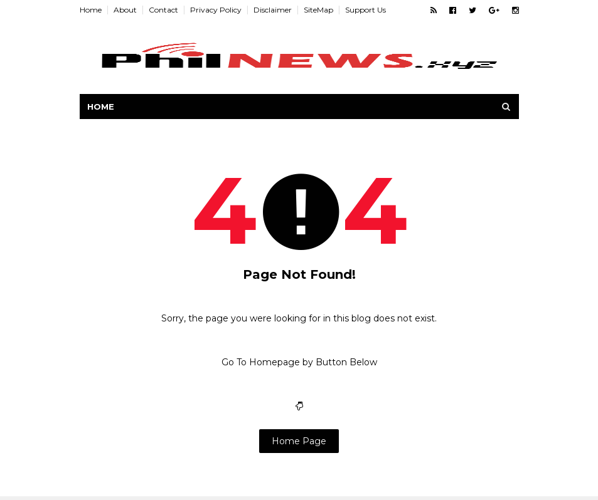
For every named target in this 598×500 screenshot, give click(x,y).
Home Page (299, 441)
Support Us (365, 9)
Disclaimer (273, 9)
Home (91, 9)
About (125, 9)
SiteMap (318, 9)
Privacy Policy (216, 9)
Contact (163, 9)
